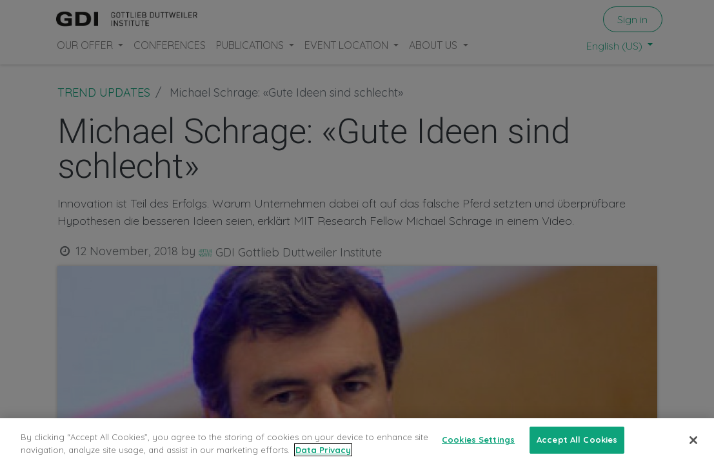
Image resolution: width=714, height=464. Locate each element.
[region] (357, 441)
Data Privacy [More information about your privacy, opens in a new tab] (323, 450)
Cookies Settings (478, 439)
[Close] (693, 440)
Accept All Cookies (577, 439)
